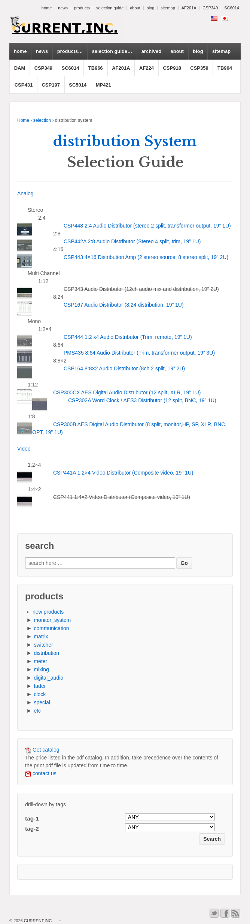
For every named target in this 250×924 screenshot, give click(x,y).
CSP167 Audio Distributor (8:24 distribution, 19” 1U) (124, 305)
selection (42, 120)
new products (48, 612)
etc (37, 711)
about (135, 8)
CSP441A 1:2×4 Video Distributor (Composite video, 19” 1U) (123, 473)
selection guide (110, 8)
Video (24, 449)
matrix (41, 636)
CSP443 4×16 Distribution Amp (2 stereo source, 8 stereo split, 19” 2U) (146, 257)
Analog (25, 193)
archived (151, 51)
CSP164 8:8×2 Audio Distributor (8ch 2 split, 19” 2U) (124, 368)
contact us (41, 773)
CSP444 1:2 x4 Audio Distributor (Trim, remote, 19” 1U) (128, 337)
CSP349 (210, 8)
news (63, 8)
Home (23, 120)
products (82, 8)
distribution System (125, 141)
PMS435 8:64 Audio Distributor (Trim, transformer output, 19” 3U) (139, 353)
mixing (41, 669)
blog (151, 8)
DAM (19, 68)
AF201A (189, 8)
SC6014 (231, 8)
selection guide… (112, 51)
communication (51, 628)
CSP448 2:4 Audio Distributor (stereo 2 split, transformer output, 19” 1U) (147, 226)
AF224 (146, 68)
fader (40, 686)
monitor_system (52, 620)
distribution (46, 653)
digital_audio (48, 678)
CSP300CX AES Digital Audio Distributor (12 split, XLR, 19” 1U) (127, 392)
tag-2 (32, 828)
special (42, 702)
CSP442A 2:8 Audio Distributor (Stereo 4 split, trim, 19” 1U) (132, 241)
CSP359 (199, 68)
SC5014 (77, 85)
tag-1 (32, 818)
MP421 (103, 85)
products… (70, 51)
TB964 (224, 68)
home (47, 8)
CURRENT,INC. (38, 920)
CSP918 (172, 68)
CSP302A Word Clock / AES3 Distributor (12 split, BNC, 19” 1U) (142, 400)
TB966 (95, 68)
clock (40, 694)
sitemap (168, 8)
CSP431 (24, 85)
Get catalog (42, 750)
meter (40, 661)
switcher (43, 645)
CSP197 (51, 85)
